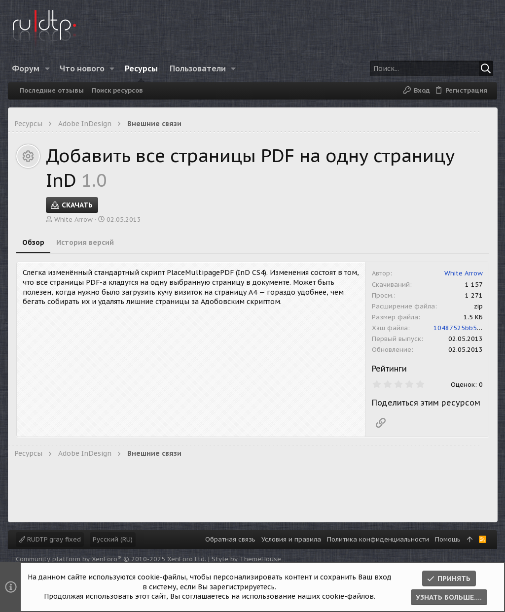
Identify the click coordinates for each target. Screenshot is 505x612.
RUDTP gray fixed (50, 539)
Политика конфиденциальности (378, 539)
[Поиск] (429, 68)
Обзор (33, 242)
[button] (49, 68)
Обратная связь (230, 539)
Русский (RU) (113, 539)
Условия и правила (291, 539)
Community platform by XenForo (111, 559)
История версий (85, 242)
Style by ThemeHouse (246, 559)
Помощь (448, 539)
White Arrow (73, 219)
